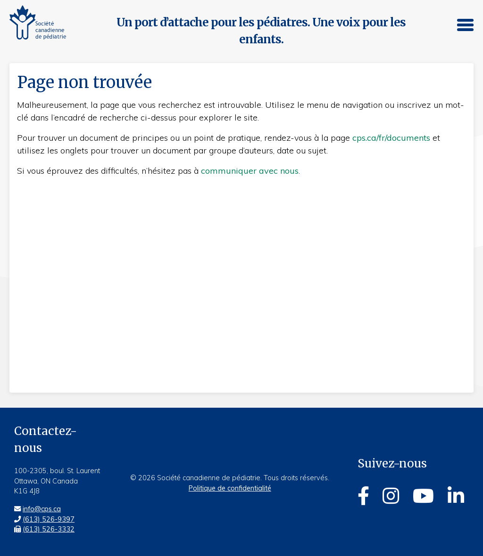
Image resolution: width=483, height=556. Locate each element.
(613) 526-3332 (49, 529)
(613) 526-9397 (49, 519)
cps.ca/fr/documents (391, 137)
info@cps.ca (42, 509)
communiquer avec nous (250, 170)
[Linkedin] (456, 496)
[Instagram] (391, 496)
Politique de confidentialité (230, 488)
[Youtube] (423, 496)
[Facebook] (363, 496)
